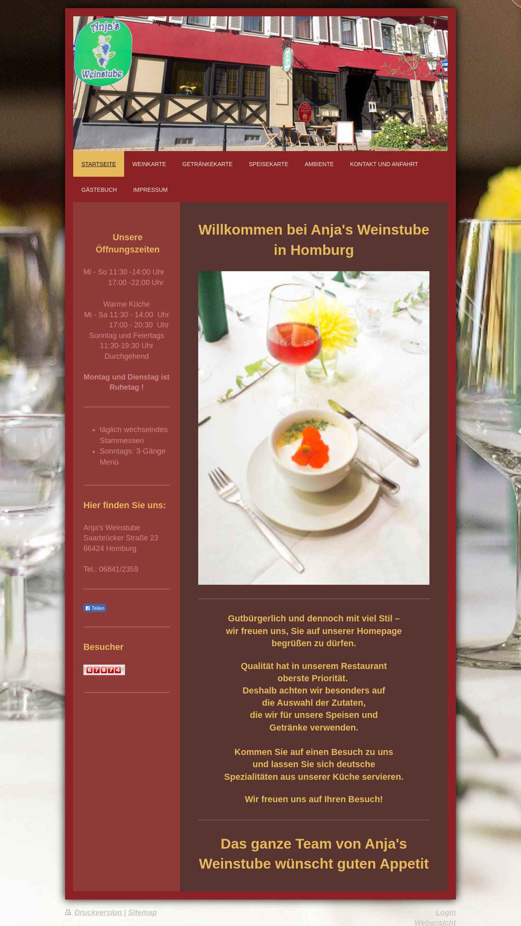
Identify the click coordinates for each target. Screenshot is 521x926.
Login (446, 912)
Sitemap (142, 912)
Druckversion (94, 912)
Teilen (94, 608)
